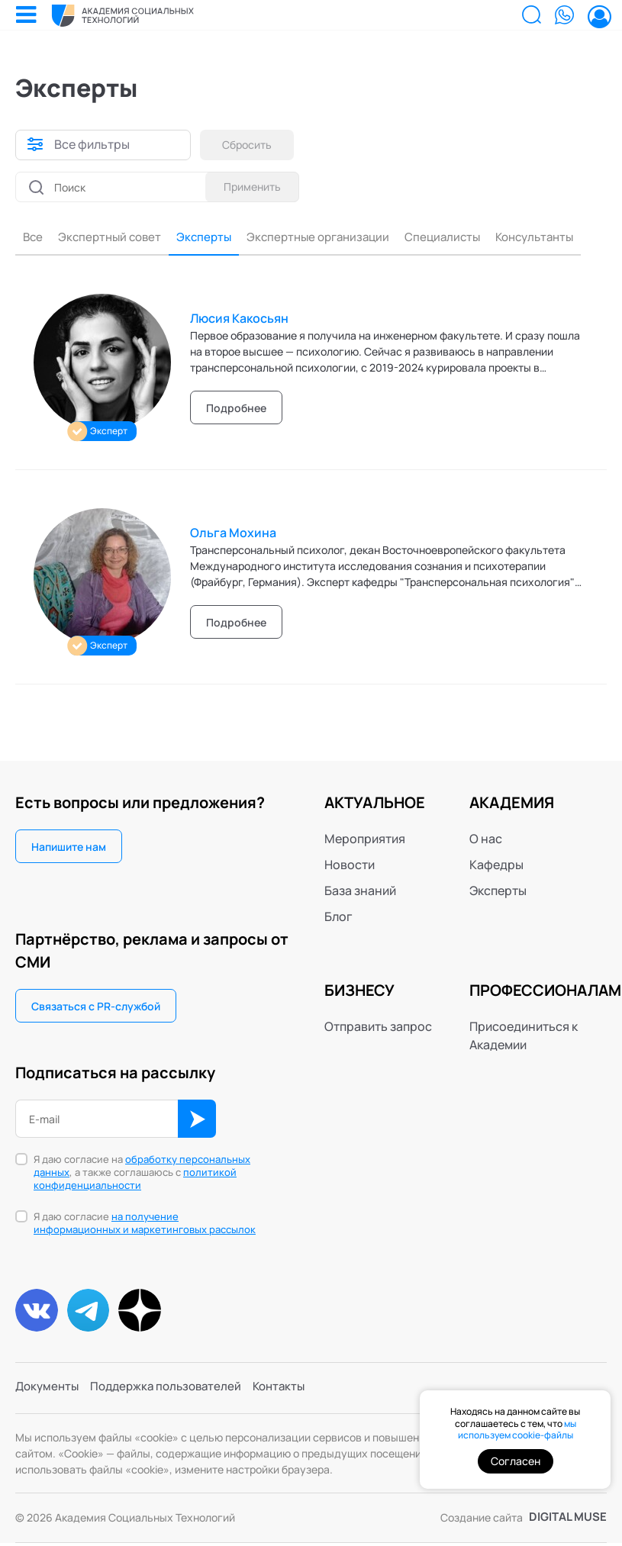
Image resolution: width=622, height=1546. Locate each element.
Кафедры (496, 866)
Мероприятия (364, 840)
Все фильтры (92, 145)
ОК (197, 1120)
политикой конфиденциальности (135, 1180)
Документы (48, 1391)
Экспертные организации (328, 237)
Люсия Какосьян (239, 319)
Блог (338, 918)
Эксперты (209, 237)
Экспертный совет (111, 237)
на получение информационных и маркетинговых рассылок (145, 1224)
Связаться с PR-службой (95, 1007)
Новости (349, 866)
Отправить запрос (378, 1027)
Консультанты (556, 237)
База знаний (360, 892)
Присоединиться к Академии (523, 1037)
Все (31, 237)
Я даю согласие (145, 1225)
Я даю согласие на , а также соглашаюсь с (142, 1174)
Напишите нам (68, 848)
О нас (485, 840)
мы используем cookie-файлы (517, 1429)
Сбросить (250, 144)
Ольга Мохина (233, 534)
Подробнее (236, 409)
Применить (250, 186)
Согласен (515, 1461)
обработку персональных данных (142, 1167)
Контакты (293, 1391)
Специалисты (459, 237)
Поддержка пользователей (173, 1391)
